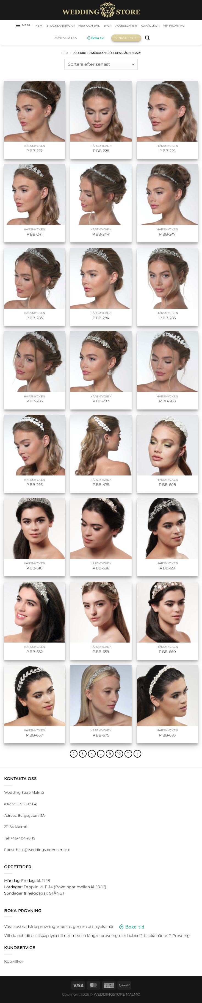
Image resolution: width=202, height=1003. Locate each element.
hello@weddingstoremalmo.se (43, 851)
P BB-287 (101, 402)
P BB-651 (167, 569)
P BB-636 (101, 569)
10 (120, 755)
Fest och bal (101, 26)
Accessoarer (144, 26)
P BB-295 (34, 485)
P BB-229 (167, 152)
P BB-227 (34, 152)
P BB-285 (167, 318)
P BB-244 (100, 235)
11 (130, 755)
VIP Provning (50, 39)
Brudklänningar (68, 26)
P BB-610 (34, 569)
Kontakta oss (81, 39)
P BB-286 (34, 402)
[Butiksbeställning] (101, 65)
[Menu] (25, 26)
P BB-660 (167, 652)
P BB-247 (167, 235)
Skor (123, 26)
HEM (43, 26)
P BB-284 (101, 318)
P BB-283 (34, 318)
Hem (64, 54)
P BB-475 (101, 485)
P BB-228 (101, 152)
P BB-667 (34, 736)
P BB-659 (101, 652)
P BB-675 (101, 736)
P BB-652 (34, 652)
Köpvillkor (172, 26)
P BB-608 (167, 485)
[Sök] (164, 39)
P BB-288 (167, 402)
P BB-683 (167, 736)
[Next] (140, 755)
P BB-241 (35, 235)
